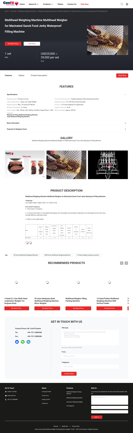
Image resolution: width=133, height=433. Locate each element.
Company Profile (46, 391)
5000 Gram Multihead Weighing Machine (57, 255)
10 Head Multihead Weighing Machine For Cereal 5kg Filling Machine (50, 300)
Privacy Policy (75, 426)
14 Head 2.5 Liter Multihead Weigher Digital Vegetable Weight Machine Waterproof (18, 300)
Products (13, 11)
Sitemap (56, 426)
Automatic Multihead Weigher (74, 402)
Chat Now (32, 44)
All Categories (70, 406)
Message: (65, 328)
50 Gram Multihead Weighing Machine (26, 255)
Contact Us (45, 403)
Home (7, 11)
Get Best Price (13, 44)
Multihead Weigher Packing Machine (73, 392)
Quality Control (46, 399)
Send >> (97, 417)
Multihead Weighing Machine (27, 11)
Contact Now (69, 374)
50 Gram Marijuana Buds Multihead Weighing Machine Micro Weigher (112, 300)
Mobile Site (65, 426)
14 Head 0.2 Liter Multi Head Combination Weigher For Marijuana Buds (81, 300)
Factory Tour (45, 395)
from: (64, 352)
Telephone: (65, 362)
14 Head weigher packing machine (88, 255)
